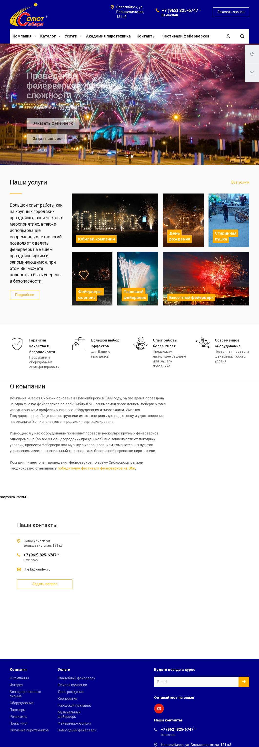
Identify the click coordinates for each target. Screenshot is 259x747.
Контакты (146, 36)
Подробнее (24, 295)
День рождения (71, 692)
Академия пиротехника (108, 36)
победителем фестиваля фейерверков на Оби (96, 468)
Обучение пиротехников (29, 730)
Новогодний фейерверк (77, 730)
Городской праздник (74, 705)
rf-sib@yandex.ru (37, 569)
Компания (24, 36)
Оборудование (22, 703)
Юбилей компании (72, 685)
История (16, 685)
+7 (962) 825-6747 (180, 10)
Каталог (50, 36)
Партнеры (18, 710)
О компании (19, 678)
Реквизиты (18, 717)
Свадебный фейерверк (76, 678)
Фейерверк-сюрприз (74, 723)
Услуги (73, 36)
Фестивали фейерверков (185, 36)
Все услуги (240, 182)
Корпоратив (67, 699)
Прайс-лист (19, 723)
